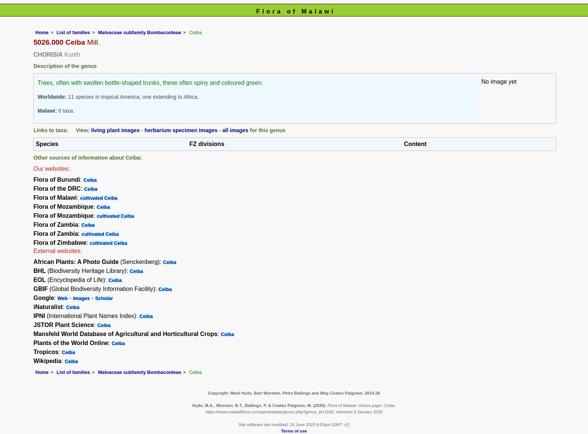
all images (235, 130)
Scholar (104, 298)
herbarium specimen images (181, 130)
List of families (73, 32)
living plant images (115, 130)
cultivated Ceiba (99, 198)
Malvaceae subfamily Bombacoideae (139, 32)
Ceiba (90, 180)
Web (62, 298)
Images (81, 298)
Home (42, 32)
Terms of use (294, 431)
